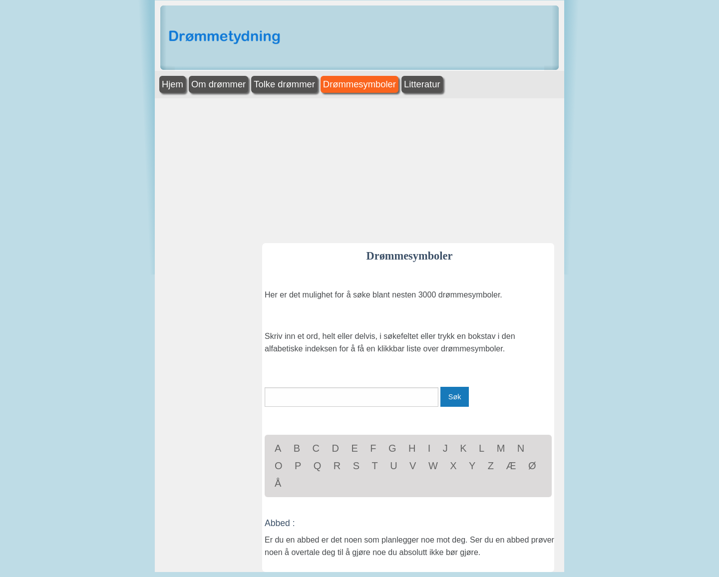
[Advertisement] (629, 153)
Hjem (172, 84)
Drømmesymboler (359, 84)
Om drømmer (218, 84)
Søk (454, 397)
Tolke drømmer (284, 84)
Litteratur (422, 84)
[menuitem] (173, 84)
